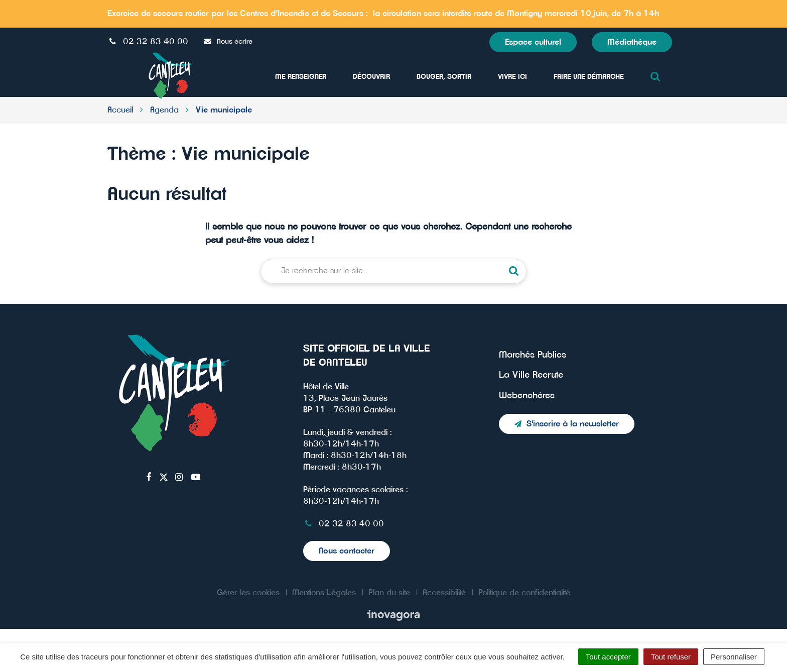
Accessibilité (444, 593)
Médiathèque (632, 42)
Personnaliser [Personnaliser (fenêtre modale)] (734, 656)
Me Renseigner (300, 76)
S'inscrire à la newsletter (566, 424)
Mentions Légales (324, 593)
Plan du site (389, 593)
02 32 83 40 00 (343, 524)
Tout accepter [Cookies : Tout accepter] (608, 656)
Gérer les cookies (248, 593)
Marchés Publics (532, 355)
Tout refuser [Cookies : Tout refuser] (671, 656)
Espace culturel (533, 42)
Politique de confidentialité (524, 593)
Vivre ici (512, 76)
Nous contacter (346, 551)
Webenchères (527, 395)
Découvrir (371, 76)
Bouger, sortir (444, 76)
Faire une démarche (589, 76)
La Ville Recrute (531, 375)
